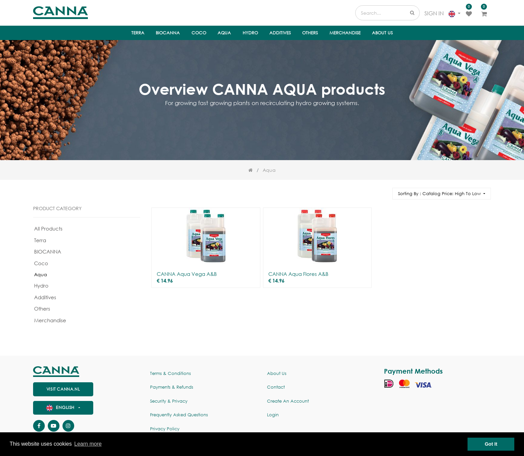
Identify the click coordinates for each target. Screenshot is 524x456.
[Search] (384, 190)
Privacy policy (164, 429)
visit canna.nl (63, 389)
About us (276, 373)
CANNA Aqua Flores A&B (298, 274)
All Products (48, 228)
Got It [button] (491, 444)
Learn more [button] (88, 444)
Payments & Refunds (171, 387)
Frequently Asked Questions (179, 415)
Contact (276, 387)
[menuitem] (138, 33)
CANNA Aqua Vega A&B (187, 274)
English (61, 407)
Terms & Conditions (170, 373)
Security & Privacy (168, 401)
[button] (441, 193)
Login (273, 415)
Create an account (288, 401)
